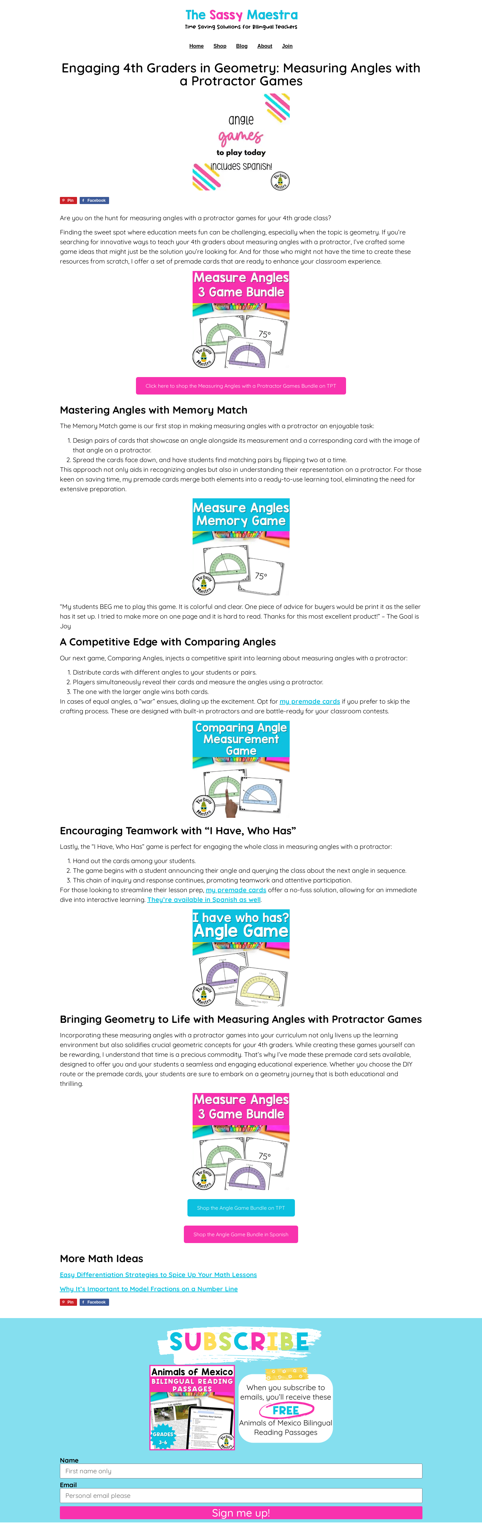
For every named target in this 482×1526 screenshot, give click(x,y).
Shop (219, 46)
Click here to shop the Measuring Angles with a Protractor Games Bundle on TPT (241, 386)
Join (287, 46)
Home (196, 46)
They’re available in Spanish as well (204, 899)
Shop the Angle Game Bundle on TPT (241, 1208)
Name (69, 1460)
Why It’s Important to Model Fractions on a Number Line (149, 1289)
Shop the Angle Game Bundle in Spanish (241, 1234)
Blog (242, 46)
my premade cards (310, 701)
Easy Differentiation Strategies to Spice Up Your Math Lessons (158, 1275)
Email (68, 1485)
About (264, 46)
